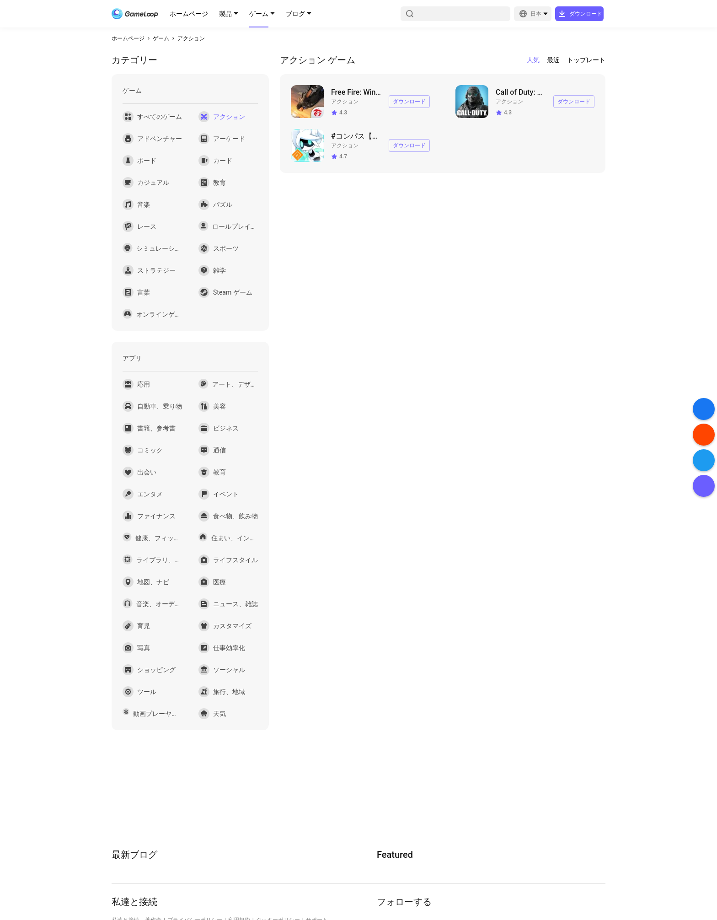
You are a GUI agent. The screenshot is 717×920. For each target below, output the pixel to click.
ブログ (295, 13)
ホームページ (189, 13)
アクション (191, 38)
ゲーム (258, 13)
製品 (225, 13)
